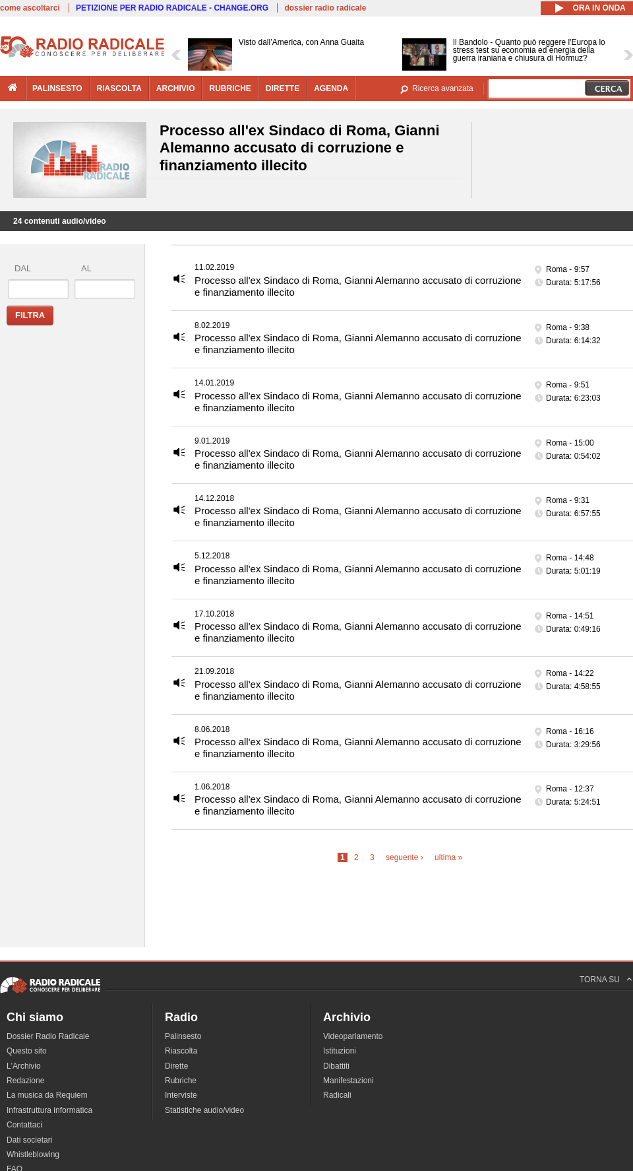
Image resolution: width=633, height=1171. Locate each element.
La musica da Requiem (47, 1095)
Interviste (181, 1095)
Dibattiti (336, 1066)
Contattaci (24, 1124)
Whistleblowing (33, 1154)
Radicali (337, 1095)
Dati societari (29, 1140)
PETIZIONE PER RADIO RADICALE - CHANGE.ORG (172, 8)
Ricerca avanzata (442, 88)
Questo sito (27, 1050)
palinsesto (57, 88)
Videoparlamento (353, 1036)
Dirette (176, 1066)
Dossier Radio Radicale (48, 1036)
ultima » (448, 857)
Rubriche (180, 1080)
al (86, 268)
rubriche (230, 88)
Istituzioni (339, 1050)
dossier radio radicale (325, 8)
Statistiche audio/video (204, 1110)
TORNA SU (600, 979)
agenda (331, 88)
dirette (282, 88)
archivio (175, 88)
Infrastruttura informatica (49, 1110)
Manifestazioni (348, 1080)
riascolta (119, 88)
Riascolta (181, 1050)
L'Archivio (24, 1066)
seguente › (404, 857)
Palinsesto (183, 1036)
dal (23, 268)
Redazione (25, 1080)
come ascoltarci (30, 8)
